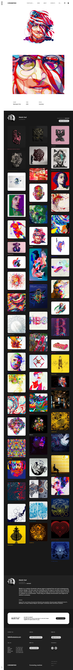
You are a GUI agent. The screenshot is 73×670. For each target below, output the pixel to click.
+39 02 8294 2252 (19, 652)
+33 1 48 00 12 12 (19, 647)
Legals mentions (54, 661)
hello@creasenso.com (14, 637)
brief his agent (60, 618)
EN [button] (59, 3)
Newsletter (57, 637)
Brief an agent (34, 648)
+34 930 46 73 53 (19, 651)
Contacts (52, 3)
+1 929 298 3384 (19, 648)
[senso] (1, 3)
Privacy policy (54, 663)
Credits (52, 665)
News (38, 3)
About (45, 3)
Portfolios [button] (29, 3)
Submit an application (36, 637)
